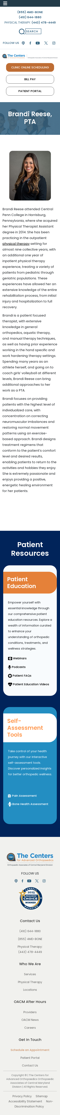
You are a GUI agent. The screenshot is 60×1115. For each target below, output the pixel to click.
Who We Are (30, 963)
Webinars (17, 658)
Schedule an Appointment (30, 1050)
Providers (30, 1012)
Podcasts (17, 667)
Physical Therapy (30, 982)
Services (30, 974)
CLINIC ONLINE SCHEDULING (30, 67)
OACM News (30, 1020)
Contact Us (30, 920)
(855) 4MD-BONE (30, 939)
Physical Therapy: (30, 22)
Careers (30, 1028)
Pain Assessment (22, 796)
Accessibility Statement (25, 1101)
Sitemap (42, 1096)
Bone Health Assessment (28, 804)
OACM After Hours (30, 1001)
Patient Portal (30, 1058)
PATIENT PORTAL (30, 91)
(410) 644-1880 (30, 931)
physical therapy (16, 243)
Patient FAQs (19, 676)
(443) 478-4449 (30, 952)
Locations (30, 990)
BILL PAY (30, 79)
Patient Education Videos (28, 684)
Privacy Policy (22, 1096)
